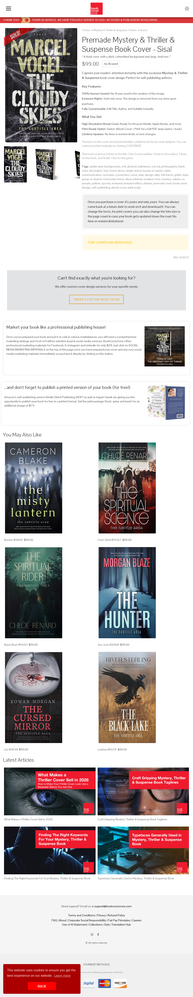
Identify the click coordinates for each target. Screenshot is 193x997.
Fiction (86, 30)
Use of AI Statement (74, 924)
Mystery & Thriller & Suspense (110, 30)
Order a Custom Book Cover (97, 299)
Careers (136, 920)
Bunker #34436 (13, 540)
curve (133, 175)
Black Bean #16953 (16, 644)
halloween (144, 166)
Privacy (101, 915)
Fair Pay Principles (119, 920)
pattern (96, 183)
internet (137, 179)
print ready (134, 187)
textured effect (133, 183)
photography (169, 166)
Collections (95, 924)
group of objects (92, 179)
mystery (166, 179)
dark (141, 175)
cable (167, 170)
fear (105, 170)
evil (124, 166)
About (62, 920)
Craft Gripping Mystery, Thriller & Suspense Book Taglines (132, 819)
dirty (157, 175)
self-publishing (101, 187)
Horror (144, 30)
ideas (128, 179)
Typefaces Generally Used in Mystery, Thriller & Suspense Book (136, 878)
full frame (167, 175)
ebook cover (119, 187)
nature (176, 179)
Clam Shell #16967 (109, 540)
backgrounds (112, 166)
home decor (117, 170)
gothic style (181, 175)
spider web (96, 166)
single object (134, 170)
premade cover (162, 183)
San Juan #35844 (108, 644)
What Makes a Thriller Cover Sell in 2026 (28, 819)
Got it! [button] (42, 986)
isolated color (152, 179)
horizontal (109, 179)
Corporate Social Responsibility (87, 920)
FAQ (54, 920)
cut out (156, 166)
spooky (106, 183)
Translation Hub (121, 924)
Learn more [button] (62, 975)
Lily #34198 (11, 749)
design (149, 175)
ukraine (147, 183)
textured (117, 183)
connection (122, 175)
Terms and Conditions (81, 915)
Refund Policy (116, 915)
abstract (132, 166)
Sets (107, 924)
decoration (95, 170)
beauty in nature (153, 170)
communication (91, 175)
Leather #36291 (107, 749)
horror (120, 179)
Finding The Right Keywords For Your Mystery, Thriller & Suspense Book (47, 878)
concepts (108, 175)
